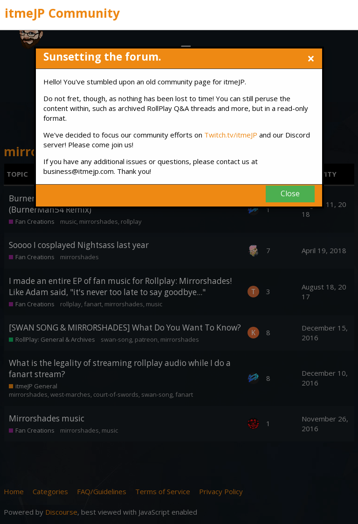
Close (290, 193)
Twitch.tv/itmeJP (230, 134)
